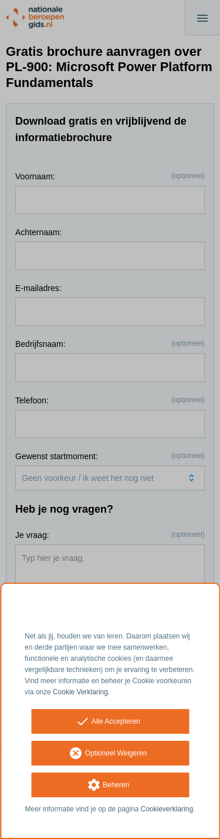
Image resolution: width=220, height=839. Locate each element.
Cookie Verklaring (80, 692)
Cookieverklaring (167, 809)
